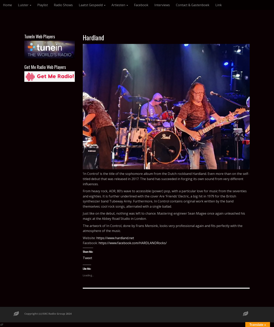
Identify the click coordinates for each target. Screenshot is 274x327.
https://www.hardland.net (115, 238)
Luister (24, 5)
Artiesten (119, 5)
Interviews (162, 5)
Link (218, 5)
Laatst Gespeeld (92, 5)
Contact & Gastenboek (192, 5)
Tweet (87, 257)
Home (7, 5)
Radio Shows (63, 5)
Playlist (42, 5)
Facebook (141, 5)
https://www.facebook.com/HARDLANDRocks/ (133, 243)
